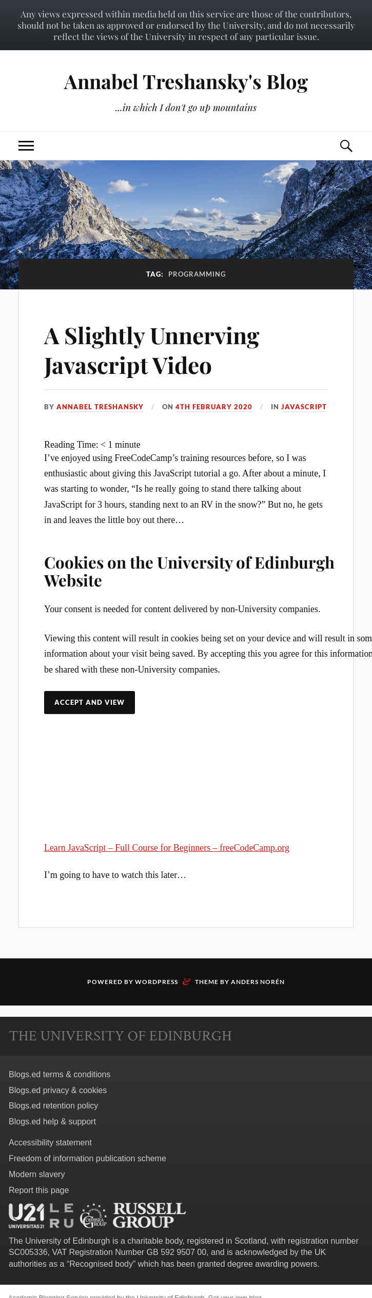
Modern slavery (37, 1174)
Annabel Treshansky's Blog (186, 81)
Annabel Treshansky (100, 407)
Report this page (39, 1190)
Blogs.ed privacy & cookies (58, 1090)
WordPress (156, 982)
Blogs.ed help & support (52, 1121)
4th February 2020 (213, 407)
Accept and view (89, 702)
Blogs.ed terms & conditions (59, 1074)
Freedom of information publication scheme (87, 1158)
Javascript (304, 407)
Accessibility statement (50, 1142)
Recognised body (101, 1264)
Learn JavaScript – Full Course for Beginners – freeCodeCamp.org (166, 848)
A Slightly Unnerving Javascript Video (151, 349)
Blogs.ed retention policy (53, 1105)
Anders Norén (258, 982)
